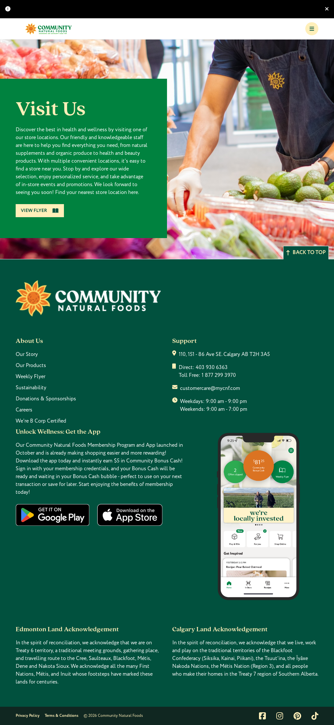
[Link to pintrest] (297, 716)
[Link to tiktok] (314, 716)
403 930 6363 (212, 367)
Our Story (27, 354)
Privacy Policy (27, 715)
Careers (24, 409)
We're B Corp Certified (41, 421)
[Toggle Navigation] (311, 28)
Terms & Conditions (61, 715)
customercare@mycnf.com (210, 388)
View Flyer (40, 210)
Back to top (306, 252)
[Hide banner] (327, 9)
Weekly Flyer (30, 376)
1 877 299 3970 (219, 375)
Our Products (31, 365)
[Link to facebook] (262, 716)
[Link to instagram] (279, 716)
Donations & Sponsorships (46, 398)
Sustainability (31, 387)
